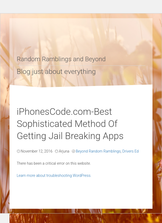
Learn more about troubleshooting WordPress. (54, 175)
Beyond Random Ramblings (98, 151)
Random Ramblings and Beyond (61, 59)
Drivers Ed (130, 151)
